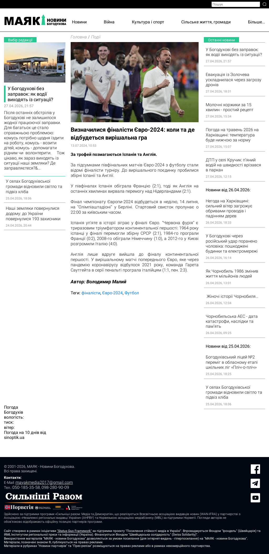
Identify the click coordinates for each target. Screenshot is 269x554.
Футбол (132, 292)
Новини (79, 21)
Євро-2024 (112, 292)
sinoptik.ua (14, 437)
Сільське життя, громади (206, 21)
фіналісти (90, 292)
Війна (109, 21)
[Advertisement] (34, 314)
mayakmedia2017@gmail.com (44, 482)
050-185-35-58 (26, 487)
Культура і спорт (148, 21)
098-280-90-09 (55, 487)
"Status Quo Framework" (74, 531)
